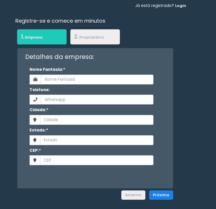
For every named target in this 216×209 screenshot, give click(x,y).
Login (180, 5)
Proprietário (89, 36)
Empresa (30, 36)
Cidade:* (39, 110)
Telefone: (40, 90)
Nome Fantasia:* (47, 69)
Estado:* (39, 130)
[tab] (42, 37)
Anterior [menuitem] (133, 195)
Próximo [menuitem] (161, 195)
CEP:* (35, 150)
